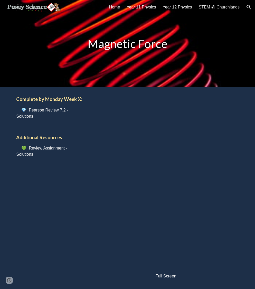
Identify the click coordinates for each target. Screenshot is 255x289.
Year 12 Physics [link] (177, 7)
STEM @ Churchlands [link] (219, 7)
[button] (249, 7)
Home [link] (114, 7)
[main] (127, 44)
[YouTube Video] (166, 132)
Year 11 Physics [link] (141, 7)
